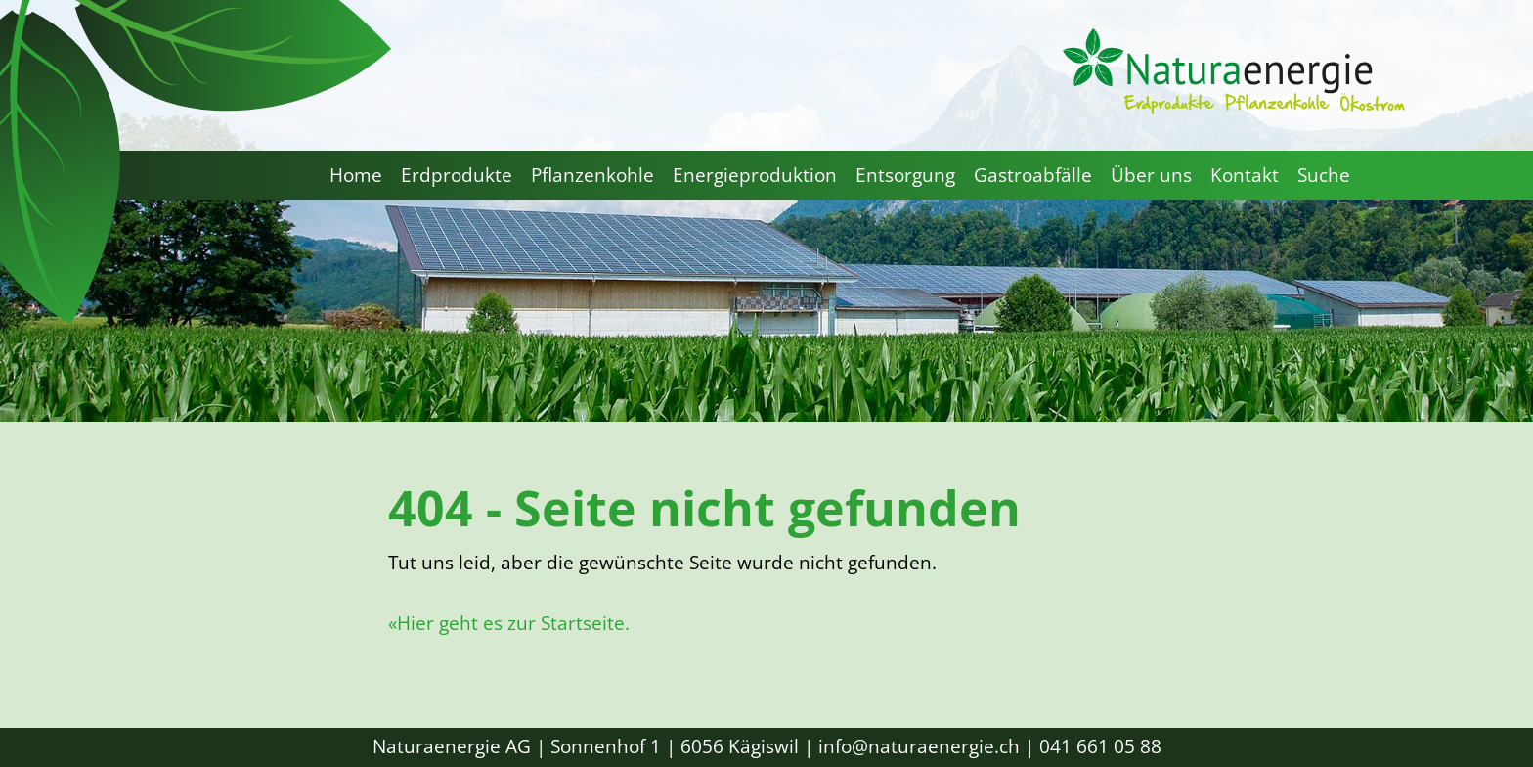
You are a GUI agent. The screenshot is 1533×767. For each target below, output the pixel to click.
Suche (1323, 175)
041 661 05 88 (1100, 746)
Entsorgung (905, 175)
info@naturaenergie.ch (919, 746)
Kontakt (1244, 175)
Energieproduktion (755, 175)
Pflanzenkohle (592, 175)
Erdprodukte (456, 175)
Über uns (1151, 175)
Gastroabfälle (1033, 175)
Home (355, 175)
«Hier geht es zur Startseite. (509, 623)
